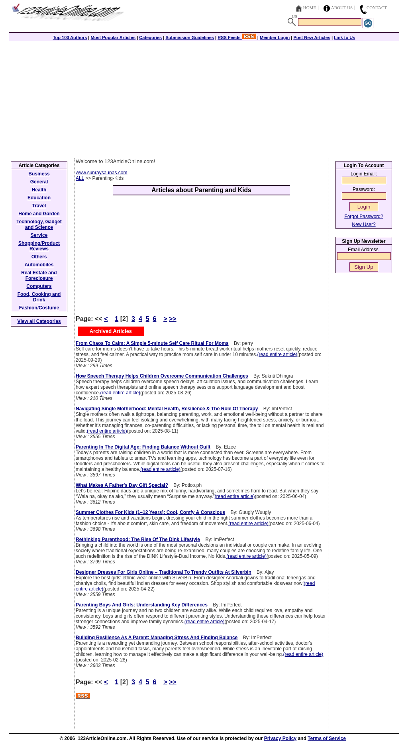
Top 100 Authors (70, 37)
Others (39, 257)
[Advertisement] (204, 98)
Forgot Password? (363, 216)
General (39, 182)
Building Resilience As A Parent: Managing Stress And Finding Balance (156, 637)
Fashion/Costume (39, 308)
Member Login (275, 37)
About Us (342, 7)
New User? (363, 224)
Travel (39, 206)
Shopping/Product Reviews (39, 246)
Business (38, 174)
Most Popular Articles (112, 37)
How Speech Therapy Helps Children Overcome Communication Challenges (162, 376)
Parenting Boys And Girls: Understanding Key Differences (142, 605)
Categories (150, 37)
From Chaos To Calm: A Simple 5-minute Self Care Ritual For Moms (152, 343)
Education (39, 198)
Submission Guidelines (189, 37)
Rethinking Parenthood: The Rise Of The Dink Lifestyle (138, 539)
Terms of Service (327, 738)
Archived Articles (111, 331)
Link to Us (344, 37)
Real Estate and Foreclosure (39, 275)
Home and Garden (38, 214)
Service (39, 235)
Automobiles (39, 265)
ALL (80, 178)
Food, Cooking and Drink (39, 297)
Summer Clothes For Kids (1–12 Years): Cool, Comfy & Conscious (150, 512)
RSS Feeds (237, 37)
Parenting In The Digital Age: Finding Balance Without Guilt (143, 447)
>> (173, 318)
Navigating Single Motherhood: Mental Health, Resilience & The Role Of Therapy (167, 408)
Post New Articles (311, 37)
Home (309, 7)
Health (39, 190)
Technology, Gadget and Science (39, 224)
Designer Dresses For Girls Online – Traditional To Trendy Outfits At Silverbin (163, 572)
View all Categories (39, 321)
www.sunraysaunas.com (101, 172)
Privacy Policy (280, 738)
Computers (38, 286)
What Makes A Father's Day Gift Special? (122, 485)
